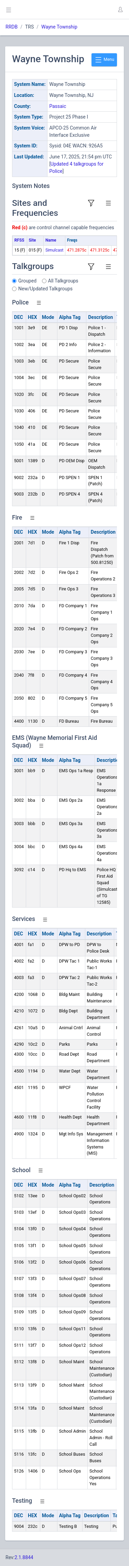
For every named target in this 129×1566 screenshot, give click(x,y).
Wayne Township (59, 27)
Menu (104, 60)
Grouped (27, 281)
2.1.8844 (23, 1557)
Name (50, 240)
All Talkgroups (63, 281)
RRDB (12, 27)
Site (32, 240)
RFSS (19, 240)
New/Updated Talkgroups (45, 288)
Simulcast (54, 250)
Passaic (57, 106)
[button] (120, 9)
